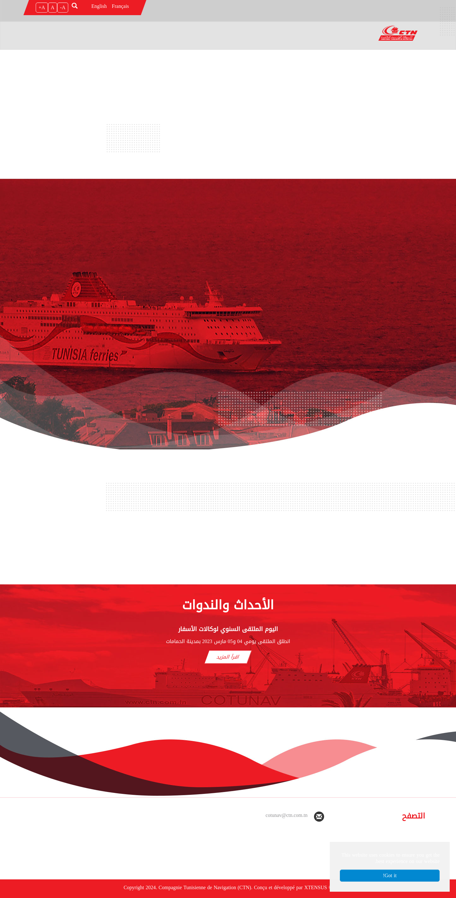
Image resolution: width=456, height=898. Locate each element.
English (99, 6)
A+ (41, 7)
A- (62, 7)
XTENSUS (315, 887)
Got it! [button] (389, 875)
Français (120, 6)
